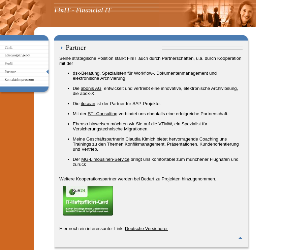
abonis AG (91, 88)
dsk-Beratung (86, 73)
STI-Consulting (102, 113)
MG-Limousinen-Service (105, 159)
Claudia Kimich (140, 139)
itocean (88, 103)
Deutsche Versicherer (146, 228)
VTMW (165, 123)
